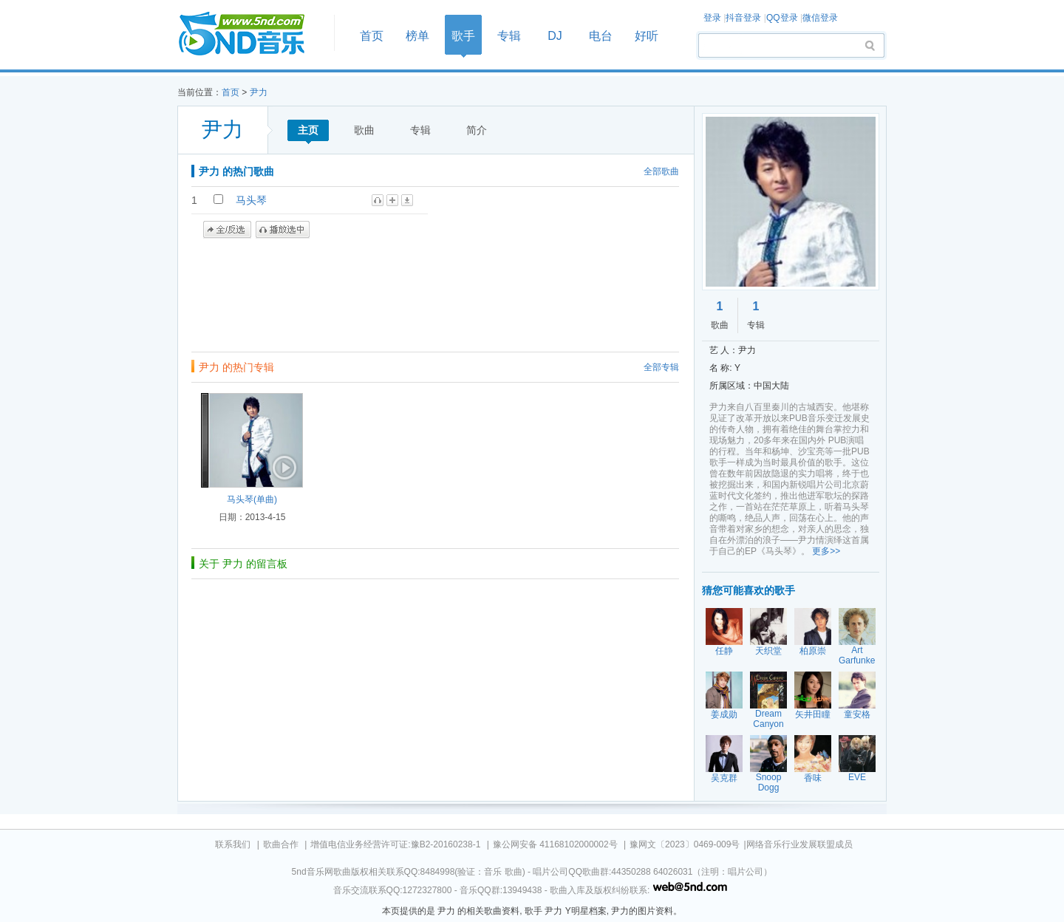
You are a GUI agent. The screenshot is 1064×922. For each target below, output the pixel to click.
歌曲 (364, 130)
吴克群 (724, 778)
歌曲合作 (281, 844)
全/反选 (227, 230)
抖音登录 (743, 18)
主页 (308, 130)
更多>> (826, 551)
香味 (813, 778)
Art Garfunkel (858, 655)
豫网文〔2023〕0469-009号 (685, 844)
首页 (251, 34)
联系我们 (232, 844)
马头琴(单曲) (252, 499)
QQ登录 (782, 18)
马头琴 (251, 200)
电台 (601, 36)
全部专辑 (661, 367)
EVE (857, 777)
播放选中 (283, 230)
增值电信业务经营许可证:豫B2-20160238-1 (395, 844)
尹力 (258, 92)
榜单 (417, 36)
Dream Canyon (768, 718)
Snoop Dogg (769, 782)
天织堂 (768, 651)
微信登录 (820, 18)
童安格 (857, 714)
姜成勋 (724, 714)
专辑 (509, 36)
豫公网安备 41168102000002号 (555, 844)
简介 (476, 130)
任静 (724, 651)
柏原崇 (812, 651)
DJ (555, 36)
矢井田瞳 (813, 714)
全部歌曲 (661, 171)
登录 (712, 18)
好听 (646, 36)
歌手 (463, 36)
